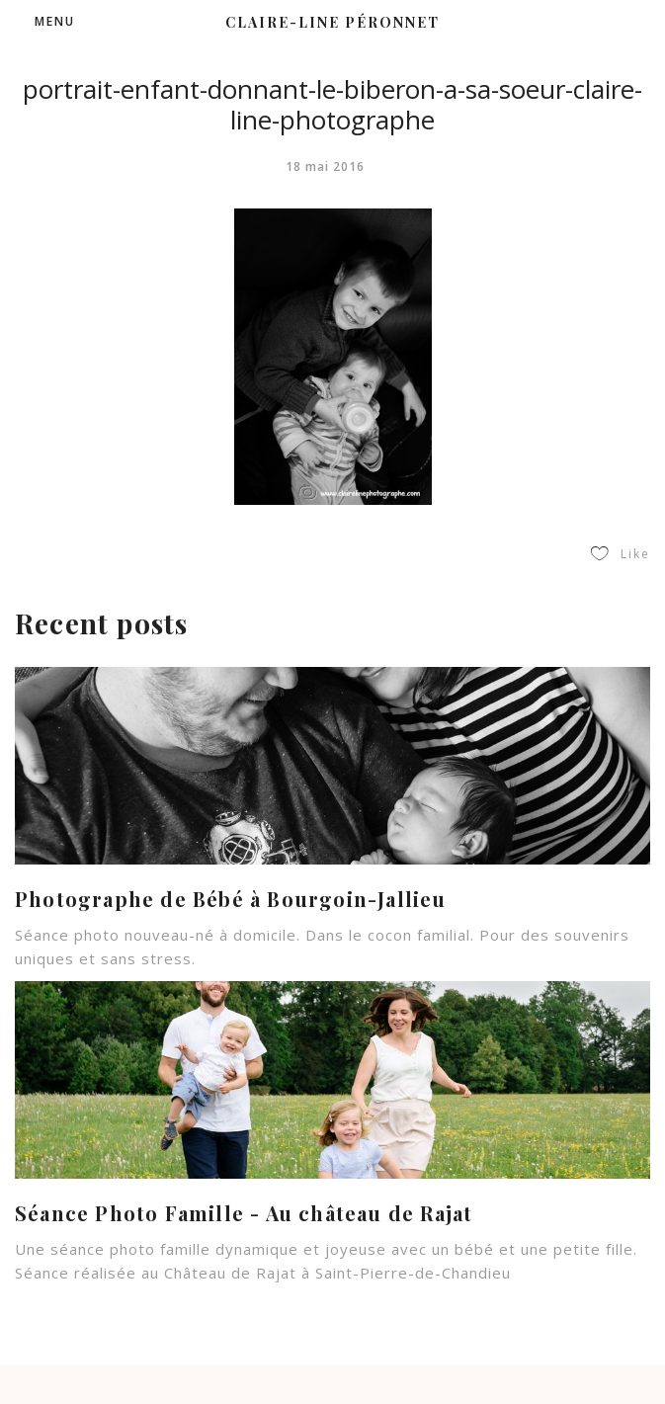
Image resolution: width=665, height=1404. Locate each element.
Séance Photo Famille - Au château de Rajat (243, 1207)
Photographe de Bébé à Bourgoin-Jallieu (231, 892)
